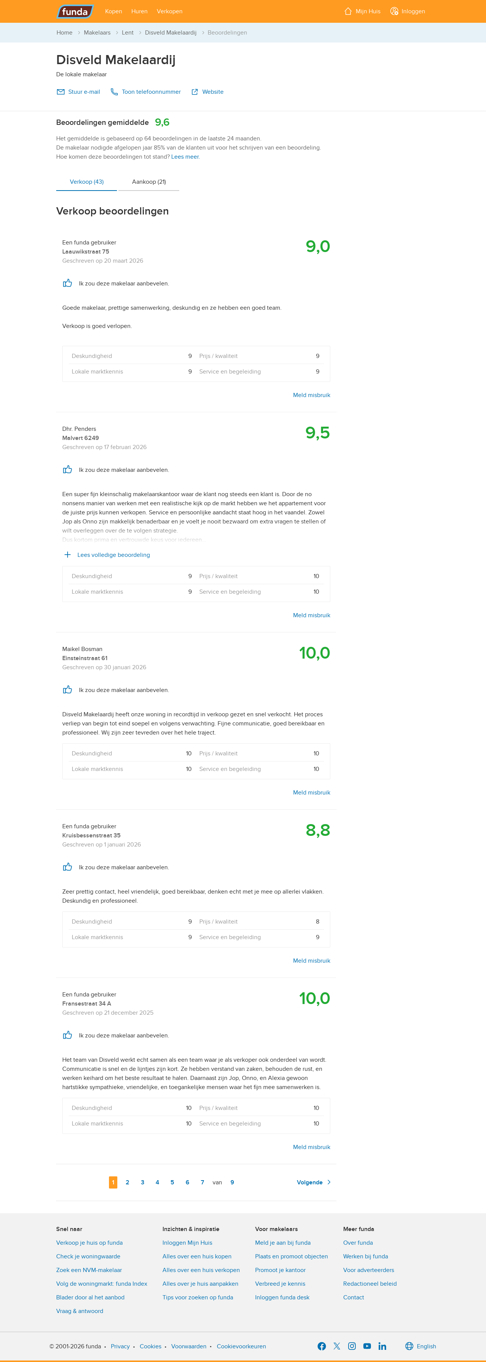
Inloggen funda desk (282, 1297)
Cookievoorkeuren (241, 1346)
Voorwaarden (189, 1346)
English (420, 1346)
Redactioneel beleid (370, 1284)
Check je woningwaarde (88, 1256)
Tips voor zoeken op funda (198, 1297)
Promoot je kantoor (280, 1270)
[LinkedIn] (382, 1346)
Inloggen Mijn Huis (187, 1243)
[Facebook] (322, 1346)
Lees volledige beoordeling (106, 555)
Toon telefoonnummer (145, 91)
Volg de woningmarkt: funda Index (101, 1284)
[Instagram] (352, 1346)
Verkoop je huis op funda (89, 1243)
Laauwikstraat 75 (85, 251)
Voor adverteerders (368, 1270)
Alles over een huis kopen (197, 1256)
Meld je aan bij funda (283, 1243)
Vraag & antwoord (79, 1311)
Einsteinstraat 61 (84, 658)
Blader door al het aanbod (90, 1297)
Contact (353, 1297)
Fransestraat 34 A (86, 1003)
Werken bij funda (365, 1256)
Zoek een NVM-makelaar (89, 1270)
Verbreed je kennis (280, 1284)
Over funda (358, 1243)
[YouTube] (367, 1346)
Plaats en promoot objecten (291, 1256)
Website (207, 91)
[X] (337, 1346)
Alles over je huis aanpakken (200, 1284)
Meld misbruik (311, 395)
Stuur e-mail (78, 91)
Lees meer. (185, 157)
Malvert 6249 (80, 438)
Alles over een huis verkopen (201, 1270)
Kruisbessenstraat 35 (91, 835)
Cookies (150, 1346)
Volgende (315, 1182)
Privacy (120, 1346)
